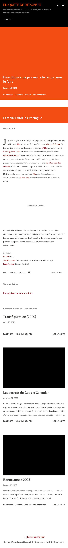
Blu (18, 144)
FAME (44, 148)
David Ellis (24, 178)
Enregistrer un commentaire (30, 94)
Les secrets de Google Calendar (26, 392)
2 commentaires (23, 334)
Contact (8, 19)
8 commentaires (23, 421)
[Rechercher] (56, 4)
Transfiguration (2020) (19, 317)
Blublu (6, 256)
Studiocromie (9, 260)
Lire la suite (59, 334)
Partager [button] (8, 94)
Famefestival (8, 264)
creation (17, 272)
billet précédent (53, 144)
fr (24, 272)
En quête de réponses (22, 5)
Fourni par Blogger (34, 537)
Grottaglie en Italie (11, 151)
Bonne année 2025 (16, 480)
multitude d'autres (11, 155)
